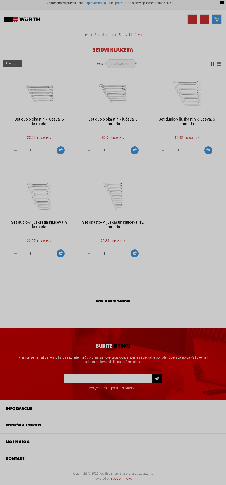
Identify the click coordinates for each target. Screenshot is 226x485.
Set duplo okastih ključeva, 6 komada (39, 121)
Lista (219, 64)
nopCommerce (122, 479)
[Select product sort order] (121, 63)
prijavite (120, 3)
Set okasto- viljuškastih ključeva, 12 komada (113, 224)
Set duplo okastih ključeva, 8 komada (113, 121)
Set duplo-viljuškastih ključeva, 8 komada (39, 224)
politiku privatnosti (124, 388)
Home (86, 34)
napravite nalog (95, 3)
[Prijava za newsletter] (108, 378)
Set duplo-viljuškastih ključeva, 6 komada (187, 121)
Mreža (212, 64)
